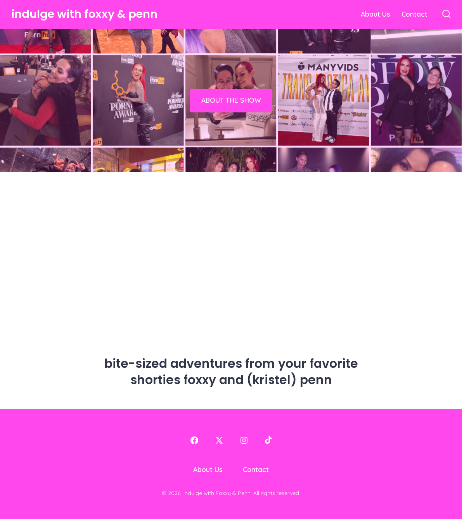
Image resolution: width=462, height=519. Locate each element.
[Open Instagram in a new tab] (244, 440)
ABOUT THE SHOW (231, 100)
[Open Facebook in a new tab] (194, 440)
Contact (414, 14)
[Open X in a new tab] (219, 440)
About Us (375, 14)
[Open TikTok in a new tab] (268, 440)
